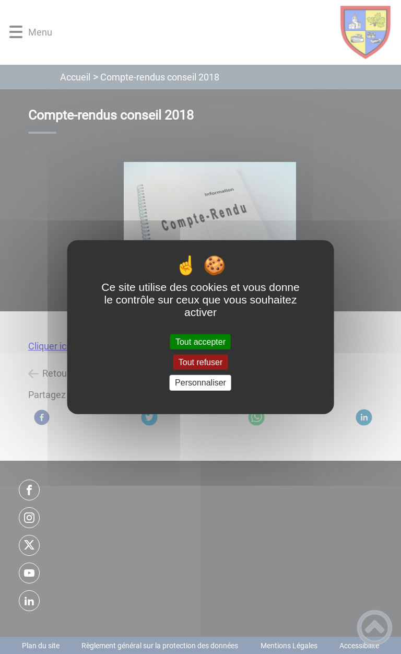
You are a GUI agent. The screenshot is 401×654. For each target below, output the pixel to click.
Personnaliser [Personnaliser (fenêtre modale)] (200, 382)
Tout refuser (200, 362)
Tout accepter (200, 341)
